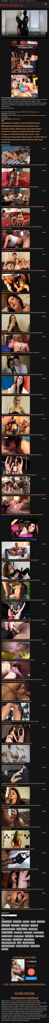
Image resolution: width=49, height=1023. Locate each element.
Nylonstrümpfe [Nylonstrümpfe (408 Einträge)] (13, 140)
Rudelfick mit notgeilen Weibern (11, 292)
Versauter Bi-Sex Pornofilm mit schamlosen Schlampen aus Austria (21, 454)
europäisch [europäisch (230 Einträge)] (14, 131)
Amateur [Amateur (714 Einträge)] (16, 123)
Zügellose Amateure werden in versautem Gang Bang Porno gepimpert (22, 600)
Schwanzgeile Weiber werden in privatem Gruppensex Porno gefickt (22, 640)
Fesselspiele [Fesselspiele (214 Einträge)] (24, 131)
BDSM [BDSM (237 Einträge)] (29, 123)
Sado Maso (4, 117)
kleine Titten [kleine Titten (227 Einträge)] (34, 134)
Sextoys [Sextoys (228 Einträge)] (4, 142)
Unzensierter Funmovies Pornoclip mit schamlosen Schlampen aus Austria (24, 494)
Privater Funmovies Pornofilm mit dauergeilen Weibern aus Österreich (22, 514)
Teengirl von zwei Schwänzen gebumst (13, 763)
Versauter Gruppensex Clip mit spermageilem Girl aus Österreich (21, 580)
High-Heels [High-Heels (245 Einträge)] (25, 134)
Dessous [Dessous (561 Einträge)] (22, 126)
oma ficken (22, 1)
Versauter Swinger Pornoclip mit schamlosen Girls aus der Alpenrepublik (23, 620)
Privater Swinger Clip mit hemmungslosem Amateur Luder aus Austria (22, 394)
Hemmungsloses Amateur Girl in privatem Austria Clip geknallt (20, 560)
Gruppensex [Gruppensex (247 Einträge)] (6, 134)
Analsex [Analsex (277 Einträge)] (23, 123)
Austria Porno (16, 119)
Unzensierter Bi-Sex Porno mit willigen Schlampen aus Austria (20, 869)
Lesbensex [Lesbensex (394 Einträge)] (6, 137)
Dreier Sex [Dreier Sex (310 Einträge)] (25, 129)
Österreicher (42, 115)
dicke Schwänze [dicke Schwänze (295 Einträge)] (8, 929)
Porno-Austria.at (11, 5)
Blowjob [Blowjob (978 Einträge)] (5, 126)
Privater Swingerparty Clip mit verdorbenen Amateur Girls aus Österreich (23, 909)
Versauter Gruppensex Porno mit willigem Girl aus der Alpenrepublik (22, 332)
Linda (10, 113)
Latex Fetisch (27, 115)
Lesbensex (34, 115)
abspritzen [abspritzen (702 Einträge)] (6, 123)
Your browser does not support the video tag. (24, 24)
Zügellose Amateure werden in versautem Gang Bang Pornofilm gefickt (22, 434)
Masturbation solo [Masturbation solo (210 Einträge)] (29, 137)
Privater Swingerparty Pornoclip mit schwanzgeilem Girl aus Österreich (23, 889)
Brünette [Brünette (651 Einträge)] (14, 126)
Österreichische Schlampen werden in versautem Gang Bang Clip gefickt (23, 206)
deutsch (10, 115)
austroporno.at (13, 1)
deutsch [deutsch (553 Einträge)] (30, 126)
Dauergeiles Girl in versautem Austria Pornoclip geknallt (18, 659)
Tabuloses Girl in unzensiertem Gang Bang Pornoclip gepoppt (20, 186)
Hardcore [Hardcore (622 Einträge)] (16, 134)
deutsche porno (30, 1)
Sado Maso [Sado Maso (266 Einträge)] (38, 140)
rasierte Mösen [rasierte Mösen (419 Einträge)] (27, 140)
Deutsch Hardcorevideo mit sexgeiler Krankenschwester (18, 849)
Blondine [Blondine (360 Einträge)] (36, 123)
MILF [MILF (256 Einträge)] (38, 137)
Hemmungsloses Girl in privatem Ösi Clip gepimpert (17, 743)
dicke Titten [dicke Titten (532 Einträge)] (15, 129)
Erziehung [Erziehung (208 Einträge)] (5, 131)
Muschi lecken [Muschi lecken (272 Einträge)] (28, 943)
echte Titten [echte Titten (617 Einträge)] (35, 129)
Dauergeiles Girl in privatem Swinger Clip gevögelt (16, 701)
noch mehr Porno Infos (7, 108)
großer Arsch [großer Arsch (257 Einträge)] (34, 131)
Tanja (14, 113)
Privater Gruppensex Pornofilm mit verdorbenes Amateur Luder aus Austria (24, 312)
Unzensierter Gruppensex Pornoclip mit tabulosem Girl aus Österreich (22, 374)
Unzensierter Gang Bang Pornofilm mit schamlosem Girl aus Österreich (23, 414)
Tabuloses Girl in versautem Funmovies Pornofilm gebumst (19, 474)
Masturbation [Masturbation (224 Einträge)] (16, 137)
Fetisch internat (17, 115)
